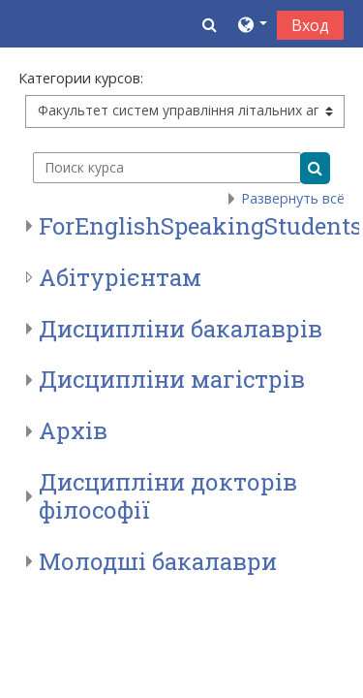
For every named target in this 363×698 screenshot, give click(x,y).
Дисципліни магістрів (172, 379)
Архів (73, 430)
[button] (209, 24)
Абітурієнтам (120, 277)
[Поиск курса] (167, 167)
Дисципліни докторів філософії (168, 495)
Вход (310, 25)
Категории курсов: (80, 78)
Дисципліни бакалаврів (180, 328)
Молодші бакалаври (158, 561)
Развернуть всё (293, 198)
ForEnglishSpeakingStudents (200, 225)
